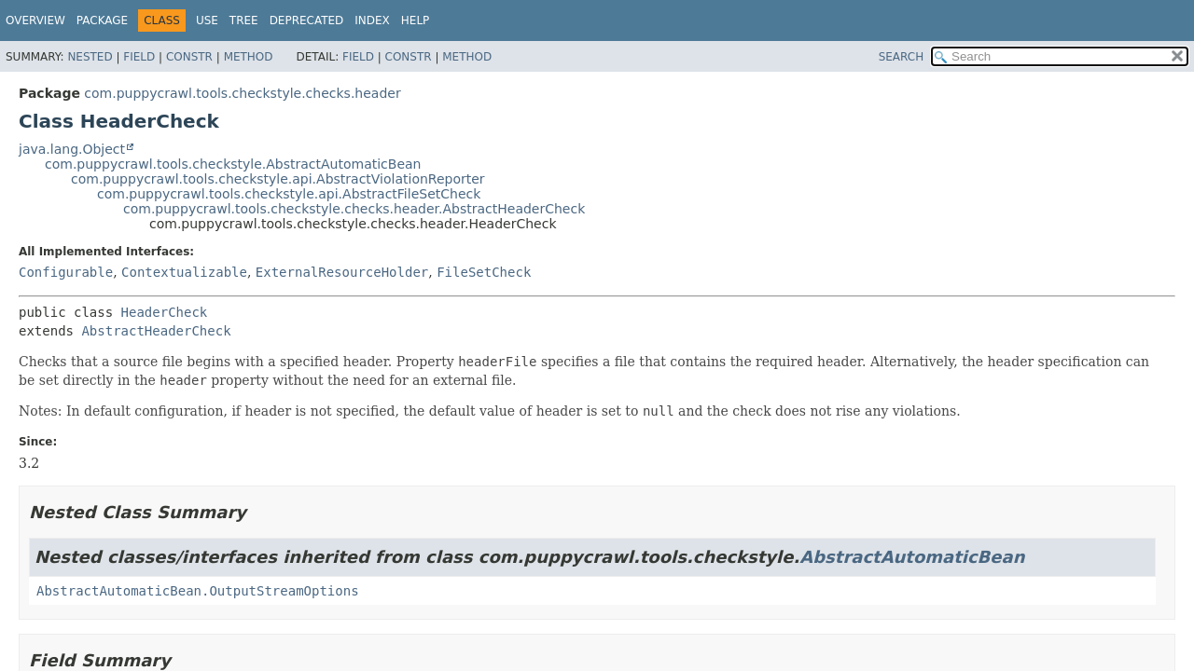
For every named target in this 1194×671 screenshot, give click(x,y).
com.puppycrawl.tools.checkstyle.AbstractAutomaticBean (233, 164)
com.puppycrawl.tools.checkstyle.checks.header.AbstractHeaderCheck (354, 208)
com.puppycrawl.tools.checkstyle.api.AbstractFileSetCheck (288, 193)
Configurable (66, 272)
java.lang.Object (72, 149)
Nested (89, 56)
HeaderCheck (164, 312)
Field (139, 56)
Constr (189, 56)
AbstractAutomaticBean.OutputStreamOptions (197, 590)
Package (102, 20)
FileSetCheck (484, 272)
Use (207, 20)
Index (372, 20)
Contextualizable (184, 272)
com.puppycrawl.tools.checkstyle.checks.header (242, 93)
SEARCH (901, 56)
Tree (243, 20)
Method (248, 56)
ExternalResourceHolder (342, 272)
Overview (35, 20)
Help (415, 20)
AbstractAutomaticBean (911, 557)
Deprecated (307, 20)
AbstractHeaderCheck (155, 330)
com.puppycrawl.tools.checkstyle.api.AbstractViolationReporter (278, 178)
